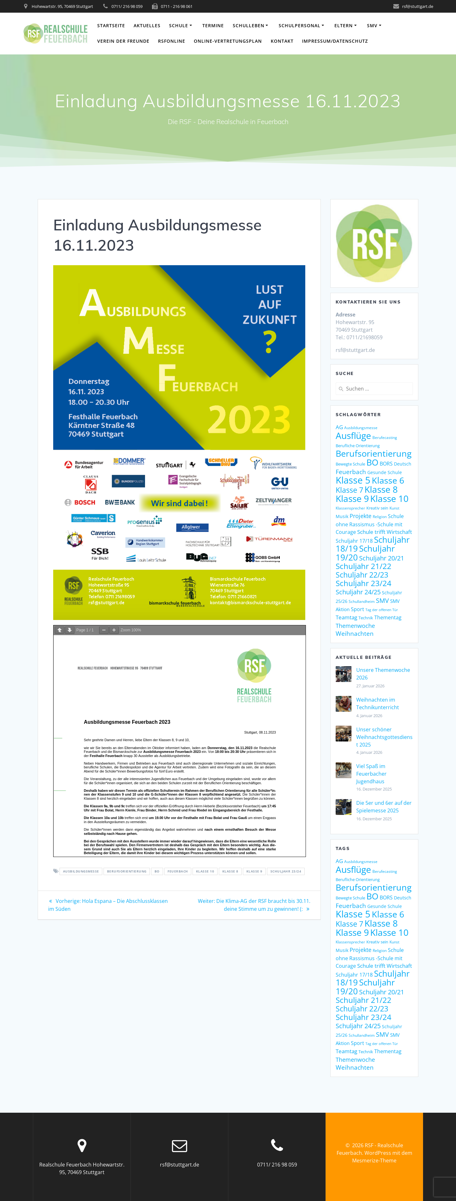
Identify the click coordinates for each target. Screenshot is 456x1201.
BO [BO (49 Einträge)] (372, 462)
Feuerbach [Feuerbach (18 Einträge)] (351, 472)
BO (157, 871)
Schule (178, 25)
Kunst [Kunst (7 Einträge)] (394, 508)
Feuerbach (178, 871)
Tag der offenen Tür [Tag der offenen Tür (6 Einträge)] (381, 610)
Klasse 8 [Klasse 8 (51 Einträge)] (381, 489)
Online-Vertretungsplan (228, 41)
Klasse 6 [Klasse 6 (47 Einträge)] (388, 480)
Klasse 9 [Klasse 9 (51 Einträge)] (352, 498)
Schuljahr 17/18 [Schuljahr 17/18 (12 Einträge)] (354, 540)
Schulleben (248, 25)
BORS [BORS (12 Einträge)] (386, 463)
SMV (372, 25)
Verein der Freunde (123, 41)
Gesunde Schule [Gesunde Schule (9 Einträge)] (384, 472)
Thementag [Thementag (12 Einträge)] (388, 617)
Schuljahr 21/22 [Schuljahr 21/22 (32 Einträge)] (363, 566)
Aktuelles (147, 25)
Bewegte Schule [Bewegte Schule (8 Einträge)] (350, 464)
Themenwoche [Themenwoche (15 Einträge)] (355, 625)
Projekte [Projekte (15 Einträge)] (360, 516)
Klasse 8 (230, 871)
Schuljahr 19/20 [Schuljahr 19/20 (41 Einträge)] (365, 553)
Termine (213, 25)
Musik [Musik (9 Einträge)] (342, 516)
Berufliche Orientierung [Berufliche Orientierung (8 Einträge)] (358, 445)
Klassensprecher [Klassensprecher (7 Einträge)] (350, 508)
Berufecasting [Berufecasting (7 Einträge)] (384, 437)
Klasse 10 (205, 871)
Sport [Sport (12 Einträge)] (357, 609)
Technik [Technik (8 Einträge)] (365, 618)
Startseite (111, 25)
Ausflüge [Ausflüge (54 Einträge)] (353, 435)
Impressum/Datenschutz (335, 41)
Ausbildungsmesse (81, 871)
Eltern (343, 25)
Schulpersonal (299, 25)
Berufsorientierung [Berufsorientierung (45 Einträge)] (374, 453)
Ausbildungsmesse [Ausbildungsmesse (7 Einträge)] (360, 427)
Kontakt (282, 41)
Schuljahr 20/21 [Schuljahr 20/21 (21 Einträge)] (381, 558)
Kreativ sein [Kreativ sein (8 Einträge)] (377, 508)
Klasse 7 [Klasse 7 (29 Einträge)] (349, 490)
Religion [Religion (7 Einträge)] (380, 516)
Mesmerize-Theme (374, 1160)
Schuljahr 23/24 (285, 871)
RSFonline (171, 41)
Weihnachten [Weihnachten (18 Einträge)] (355, 633)
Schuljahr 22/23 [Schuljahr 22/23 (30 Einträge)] (362, 575)
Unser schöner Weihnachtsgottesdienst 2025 (384, 737)
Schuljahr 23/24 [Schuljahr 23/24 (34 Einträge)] (363, 583)
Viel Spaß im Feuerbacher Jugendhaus (371, 774)
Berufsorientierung (127, 871)
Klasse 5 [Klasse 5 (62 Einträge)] (353, 480)
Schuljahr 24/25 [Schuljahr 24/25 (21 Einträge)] (358, 591)
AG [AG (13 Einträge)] (339, 427)
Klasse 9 (254, 871)
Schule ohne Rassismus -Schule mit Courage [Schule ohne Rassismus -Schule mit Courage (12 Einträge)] (370, 524)
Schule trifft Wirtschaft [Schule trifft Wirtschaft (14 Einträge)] (384, 531)
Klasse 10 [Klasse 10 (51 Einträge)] (389, 498)
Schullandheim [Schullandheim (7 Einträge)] (362, 601)
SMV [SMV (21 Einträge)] (382, 600)
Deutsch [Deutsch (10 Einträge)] (402, 464)
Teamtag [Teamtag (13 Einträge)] (346, 617)
